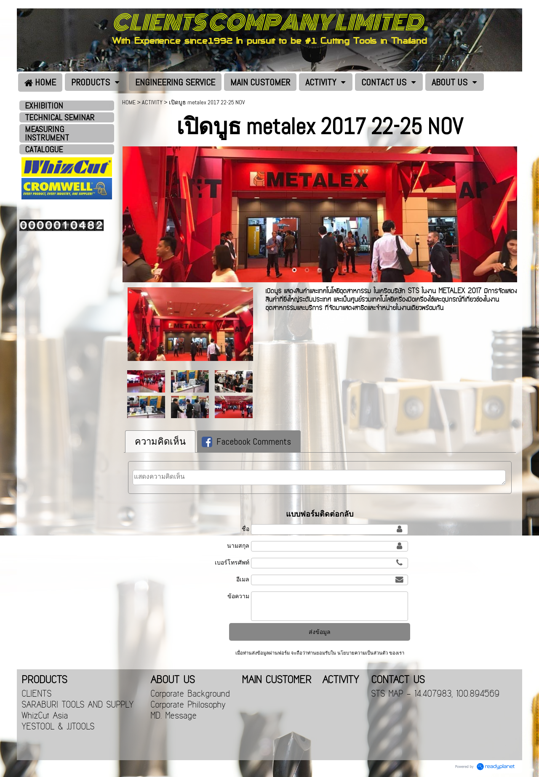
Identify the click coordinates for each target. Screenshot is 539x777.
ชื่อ (245, 528)
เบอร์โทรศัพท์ (232, 562)
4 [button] (332, 270)
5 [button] (345, 270)
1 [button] (294, 270)
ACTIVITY (152, 102)
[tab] (160, 441)
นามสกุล (238, 545)
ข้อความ (238, 596)
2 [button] (307, 270)
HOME (129, 102)
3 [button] (319, 270)
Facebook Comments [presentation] (246, 441)
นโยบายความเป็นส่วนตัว (362, 652)
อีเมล (242, 579)
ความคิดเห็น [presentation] (160, 441)
